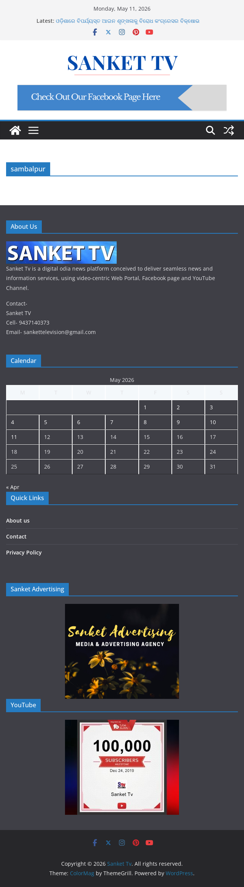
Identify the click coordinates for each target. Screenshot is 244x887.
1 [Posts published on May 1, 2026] (145, 407)
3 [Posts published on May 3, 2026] (211, 407)
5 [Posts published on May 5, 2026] (45, 422)
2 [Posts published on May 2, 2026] (178, 407)
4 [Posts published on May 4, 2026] (12, 422)
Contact (16, 536)
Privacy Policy (24, 552)
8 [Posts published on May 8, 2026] (145, 422)
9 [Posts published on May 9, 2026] (178, 422)
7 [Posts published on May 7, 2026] (111, 422)
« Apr (12, 487)
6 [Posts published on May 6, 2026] (78, 422)
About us (18, 520)
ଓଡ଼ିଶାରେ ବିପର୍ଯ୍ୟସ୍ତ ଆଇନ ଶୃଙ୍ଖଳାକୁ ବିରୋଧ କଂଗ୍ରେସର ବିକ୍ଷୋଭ (128, 20)
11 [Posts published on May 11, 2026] (14, 436)
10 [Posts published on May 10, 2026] (213, 422)
